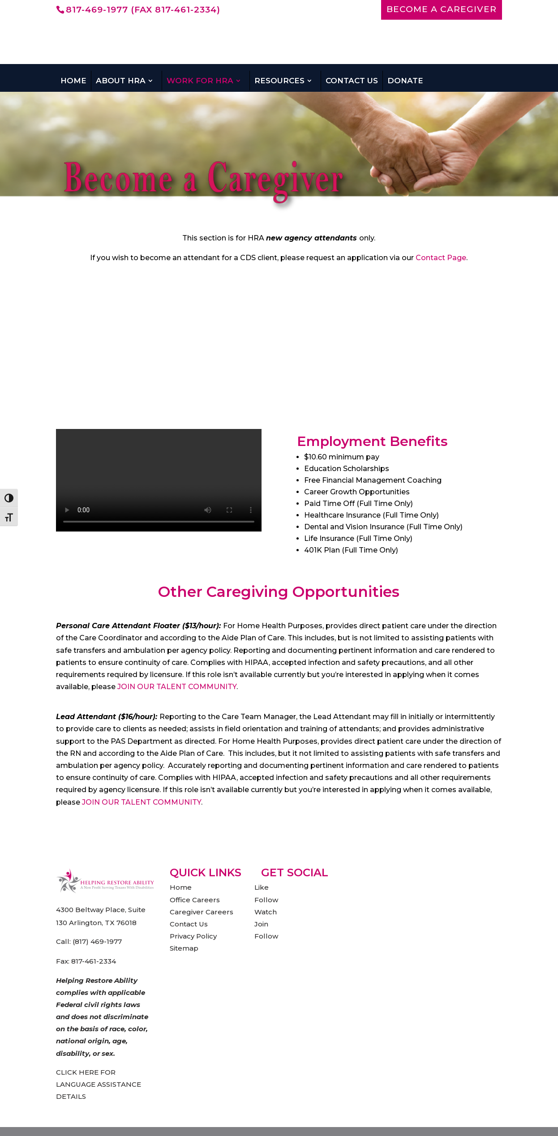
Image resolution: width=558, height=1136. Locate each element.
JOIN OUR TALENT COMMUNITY (176, 686)
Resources (279, 80)
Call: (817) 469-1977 (89, 941)
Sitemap (184, 948)
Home (73, 80)
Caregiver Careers (201, 912)
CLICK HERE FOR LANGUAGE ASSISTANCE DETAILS (98, 1084)
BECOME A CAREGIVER (441, 9)
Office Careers (195, 900)
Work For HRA (200, 80)
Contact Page (441, 257)
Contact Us (352, 80)
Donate (405, 80)
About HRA (121, 80)
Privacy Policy (193, 936)
